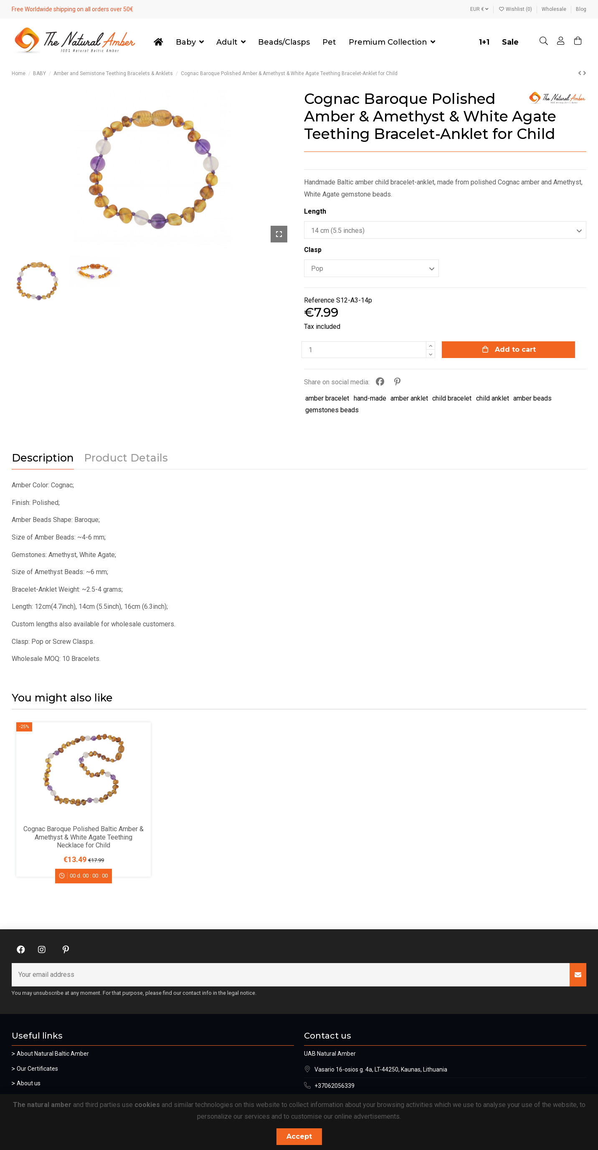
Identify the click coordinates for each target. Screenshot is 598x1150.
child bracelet (451, 398)
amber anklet (409, 398)
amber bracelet (327, 398)
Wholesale (555, 9)
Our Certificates (37, 1068)
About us (29, 1083)
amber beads (532, 398)
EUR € (479, 9)
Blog (581, 9)
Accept (299, 1136)
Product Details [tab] (126, 458)
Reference (319, 300)
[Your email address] (291, 974)
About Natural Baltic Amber (53, 1053)
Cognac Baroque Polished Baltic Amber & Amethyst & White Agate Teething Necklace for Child (83, 837)
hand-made (370, 398)
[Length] (445, 230)
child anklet (492, 398)
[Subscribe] (578, 974)
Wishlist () (515, 9)
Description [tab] (43, 458)
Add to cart (508, 349)
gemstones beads (332, 410)
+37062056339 (334, 1085)
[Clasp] (371, 268)
